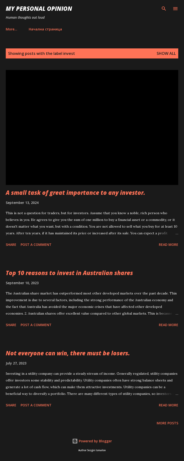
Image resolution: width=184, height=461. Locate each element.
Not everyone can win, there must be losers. (68, 353)
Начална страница (25, 29)
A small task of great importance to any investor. (75, 192)
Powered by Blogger (92, 441)
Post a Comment (36, 244)
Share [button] (11, 244)
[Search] (164, 9)
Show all (166, 53)
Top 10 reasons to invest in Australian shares (69, 273)
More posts (167, 423)
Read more (168, 244)
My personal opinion (39, 8)
